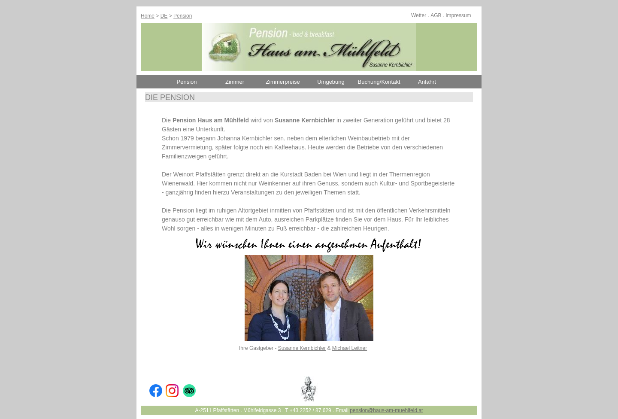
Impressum (458, 15)
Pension (182, 16)
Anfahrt (427, 82)
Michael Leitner (349, 348)
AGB (435, 15)
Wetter (418, 15)
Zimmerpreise (283, 82)
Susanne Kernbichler (302, 348)
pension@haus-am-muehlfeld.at (386, 410)
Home (147, 16)
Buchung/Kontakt (378, 82)
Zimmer (234, 82)
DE (164, 16)
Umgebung (331, 82)
